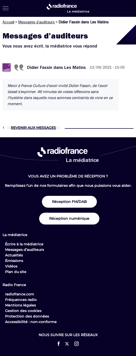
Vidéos (11, 266)
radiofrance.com (19, 294)
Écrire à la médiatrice (24, 244)
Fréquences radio (21, 299)
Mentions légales (20, 305)
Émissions (14, 260)
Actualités (14, 255)
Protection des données (27, 316)
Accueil (8, 22)
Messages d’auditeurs (36, 22)
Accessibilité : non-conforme (31, 322)
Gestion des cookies (23, 310)
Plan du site (15, 272)
